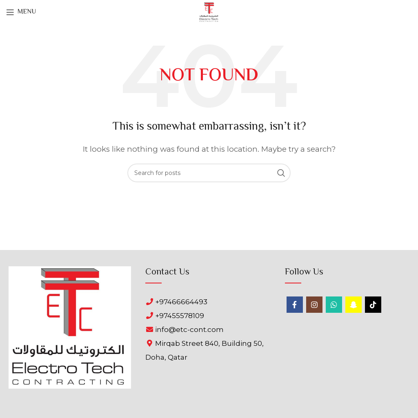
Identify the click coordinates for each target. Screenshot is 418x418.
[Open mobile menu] (21, 12)
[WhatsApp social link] (334, 304)
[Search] (209, 173)
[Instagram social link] (314, 304)
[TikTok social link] (373, 304)
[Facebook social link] (295, 304)
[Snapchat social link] (353, 304)
